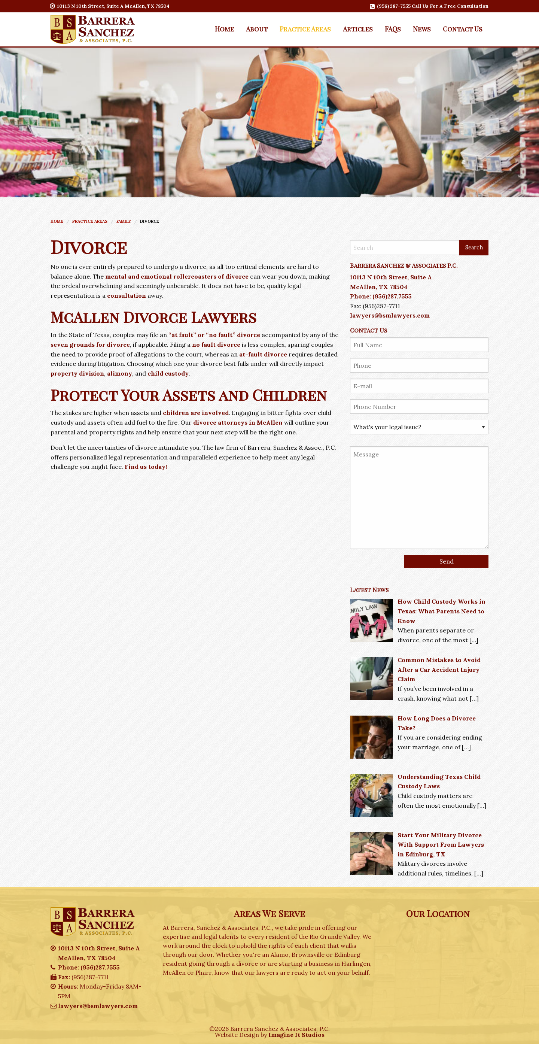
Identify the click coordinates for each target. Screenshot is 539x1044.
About (257, 28)
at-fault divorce (263, 354)
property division (77, 373)
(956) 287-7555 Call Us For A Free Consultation (429, 6)
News (422, 28)
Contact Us (462, 28)
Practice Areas (305, 28)
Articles (358, 28)
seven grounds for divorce (90, 344)
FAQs (393, 28)
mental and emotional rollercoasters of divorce (177, 276)
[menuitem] (224, 28)
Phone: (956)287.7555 (381, 296)
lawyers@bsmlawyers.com (390, 315)
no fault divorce (216, 344)
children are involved (196, 412)
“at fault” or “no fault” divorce (214, 335)
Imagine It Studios (296, 1034)
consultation (126, 295)
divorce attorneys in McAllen (238, 422)
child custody (168, 373)
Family (123, 221)
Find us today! (146, 466)
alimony (119, 373)
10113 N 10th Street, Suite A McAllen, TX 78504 (110, 6)
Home (224, 28)
